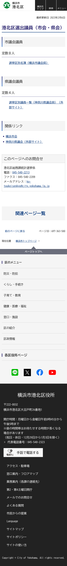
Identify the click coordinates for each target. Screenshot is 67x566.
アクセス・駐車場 (18, 465)
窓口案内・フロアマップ (22, 473)
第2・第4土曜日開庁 (19, 489)
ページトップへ (33, 251)
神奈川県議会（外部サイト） (24, 141)
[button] (51, 5)
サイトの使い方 (17, 545)
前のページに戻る (15, 231)
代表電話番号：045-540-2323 (26, 442)
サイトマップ (15, 529)
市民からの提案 (17, 513)
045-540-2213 (20, 172)
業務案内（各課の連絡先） (24, 481)
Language (12, 521)
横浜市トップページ (26, 241)
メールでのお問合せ (19, 497)
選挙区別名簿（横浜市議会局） (29, 62)
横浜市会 (11, 136)
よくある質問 (15, 505)
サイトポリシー (17, 537)
